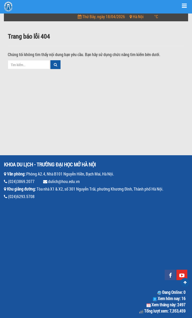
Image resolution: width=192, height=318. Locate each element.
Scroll (185, 282)
